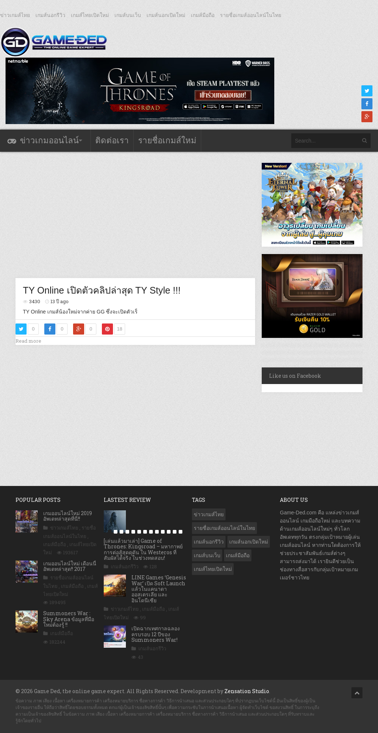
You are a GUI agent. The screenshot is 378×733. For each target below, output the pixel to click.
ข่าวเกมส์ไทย (15, 15)
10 (163, 532)
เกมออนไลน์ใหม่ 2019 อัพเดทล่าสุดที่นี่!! (67, 516)
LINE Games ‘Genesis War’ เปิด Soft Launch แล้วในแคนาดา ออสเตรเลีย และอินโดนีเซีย (158, 589)
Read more (28, 341)
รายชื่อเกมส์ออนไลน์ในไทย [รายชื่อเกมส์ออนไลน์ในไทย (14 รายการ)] (224, 528)
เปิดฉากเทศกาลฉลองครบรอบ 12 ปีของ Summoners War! (155, 634)
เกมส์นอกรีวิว (50, 15)
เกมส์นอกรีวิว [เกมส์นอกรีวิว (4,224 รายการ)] (209, 542)
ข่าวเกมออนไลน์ (49, 140)
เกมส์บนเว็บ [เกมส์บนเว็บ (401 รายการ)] (207, 555)
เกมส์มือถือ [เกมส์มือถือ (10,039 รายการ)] (238, 555)
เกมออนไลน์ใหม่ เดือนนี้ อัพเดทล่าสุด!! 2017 (69, 566)
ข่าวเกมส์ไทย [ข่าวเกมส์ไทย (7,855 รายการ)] (209, 514)
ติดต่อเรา (112, 140)
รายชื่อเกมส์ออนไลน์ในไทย (250, 15)
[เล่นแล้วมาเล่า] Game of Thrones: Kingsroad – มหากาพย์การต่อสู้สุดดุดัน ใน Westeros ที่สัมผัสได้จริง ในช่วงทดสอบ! (143, 549)
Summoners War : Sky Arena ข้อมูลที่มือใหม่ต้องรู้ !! (68, 619)
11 (169, 532)
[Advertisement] (150, 214)
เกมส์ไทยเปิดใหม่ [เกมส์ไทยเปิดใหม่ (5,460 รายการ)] (213, 569)
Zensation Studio (246, 691)
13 (180, 532)
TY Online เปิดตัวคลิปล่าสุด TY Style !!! (102, 290)
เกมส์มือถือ (202, 15)
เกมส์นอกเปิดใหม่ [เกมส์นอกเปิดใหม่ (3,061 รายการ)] (248, 542)
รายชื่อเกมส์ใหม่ (167, 140)
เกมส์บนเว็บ (127, 15)
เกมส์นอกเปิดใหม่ (166, 15)
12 (174, 532)
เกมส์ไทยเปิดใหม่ (90, 15)
